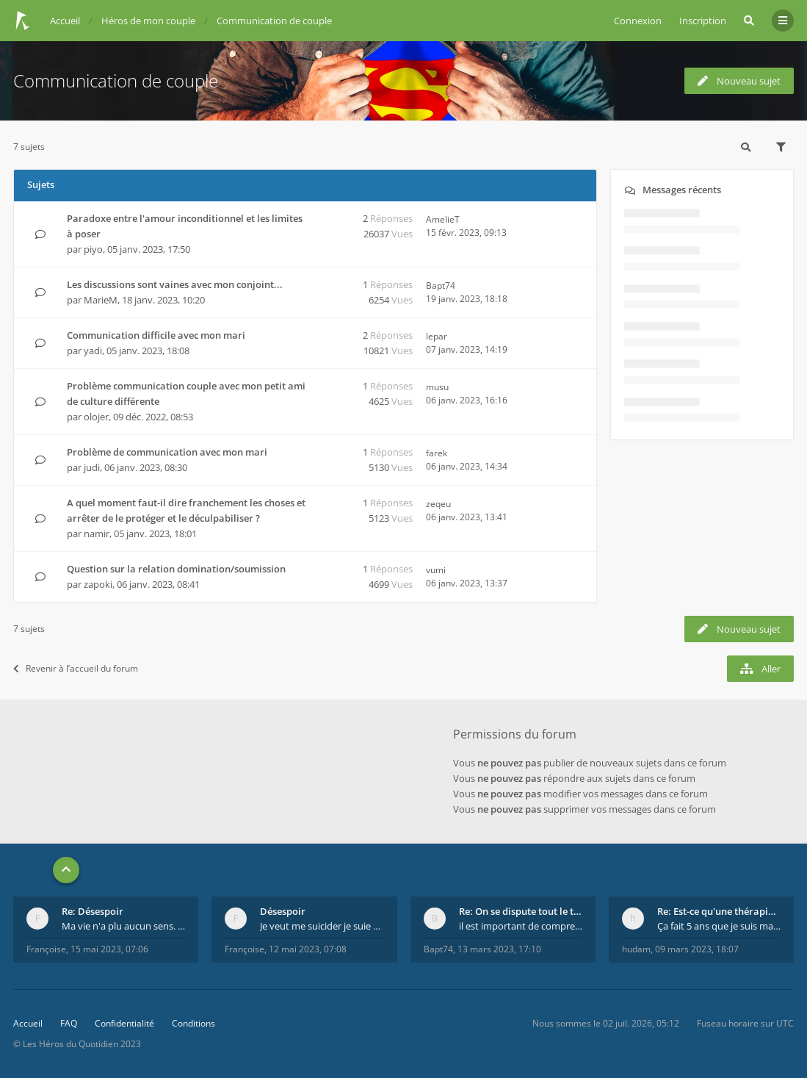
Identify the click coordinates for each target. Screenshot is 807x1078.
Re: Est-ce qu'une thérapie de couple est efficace (719, 911)
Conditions (193, 1023)
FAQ (68, 1023)
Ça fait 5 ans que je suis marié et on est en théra (719, 926)
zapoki (98, 584)
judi (92, 467)
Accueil (28, 1023)
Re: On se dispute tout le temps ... (520, 911)
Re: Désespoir (92, 911)
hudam (636, 949)
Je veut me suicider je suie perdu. (321, 926)
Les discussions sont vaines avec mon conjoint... (175, 284)
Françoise (46, 949)
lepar (436, 336)
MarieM (100, 299)
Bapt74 (440, 285)
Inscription (702, 20)
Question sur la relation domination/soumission (176, 568)
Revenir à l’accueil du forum (75, 668)
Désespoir (282, 911)
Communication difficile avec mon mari (156, 335)
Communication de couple (115, 80)
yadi (93, 350)
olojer (96, 416)
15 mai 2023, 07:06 (109, 949)
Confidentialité (124, 1023)
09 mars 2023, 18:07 (697, 949)
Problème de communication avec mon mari (167, 452)
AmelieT (443, 219)
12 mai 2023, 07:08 (308, 949)
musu (437, 387)
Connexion (638, 20)
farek (436, 453)
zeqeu (438, 503)
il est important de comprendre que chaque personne (520, 926)
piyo (93, 249)
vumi (436, 570)
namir (96, 533)
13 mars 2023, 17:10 (499, 949)
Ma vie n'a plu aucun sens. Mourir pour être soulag (123, 926)
